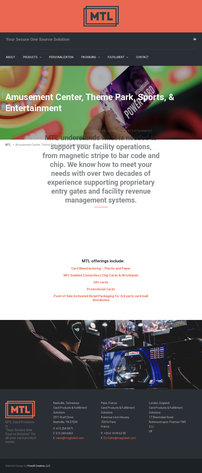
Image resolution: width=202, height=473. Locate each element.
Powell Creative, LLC (38, 465)
